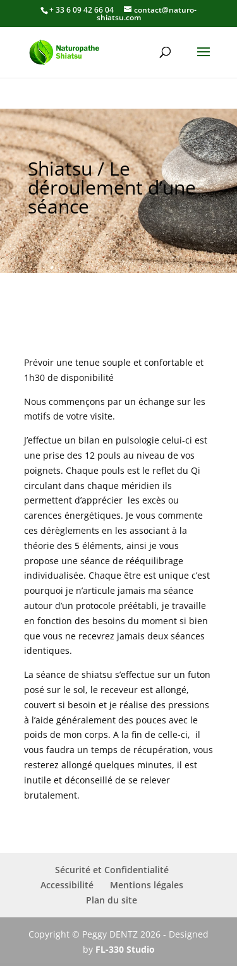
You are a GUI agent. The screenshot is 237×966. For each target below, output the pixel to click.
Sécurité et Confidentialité (112, 870)
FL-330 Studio (125, 949)
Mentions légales (146, 885)
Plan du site (111, 900)
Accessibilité (67, 885)
